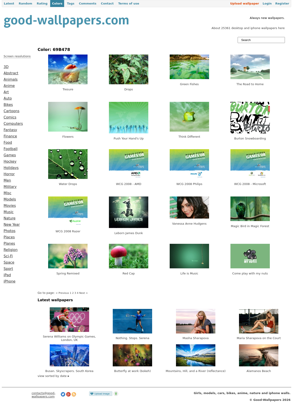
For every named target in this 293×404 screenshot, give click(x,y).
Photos (10, 231)
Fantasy (10, 130)
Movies (10, 206)
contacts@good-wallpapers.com (43, 394)
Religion (11, 250)
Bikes (8, 105)
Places (9, 237)
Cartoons (11, 111)
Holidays (11, 168)
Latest (9, 3)
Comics (10, 117)
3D (6, 67)
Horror (9, 174)
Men (7, 180)
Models (10, 199)
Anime (9, 86)
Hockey (10, 162)
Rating (42, 3)
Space (9, 262)
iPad (7, 275)
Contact (107, 3)
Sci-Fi (8, 256)
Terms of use (128, 3)
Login (267, 3)
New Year (12, 225)
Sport (8, 269)
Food (8, 143)
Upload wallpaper (244, 3)
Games (10, 155)
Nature (10, 218)
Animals (11, 80)
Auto (8, 98)
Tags (70, 3)
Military (10, 187)
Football (11, 149)
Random (25, 3)
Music (9, 212)
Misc (7, 193)
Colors (57, 3)
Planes (9, 244)
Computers (13, 124)
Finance (10, 136)
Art (6, 92)
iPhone (10, 281)
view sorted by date (53, 376)
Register (282, 3)
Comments (88, 3)
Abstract (11, 73)
